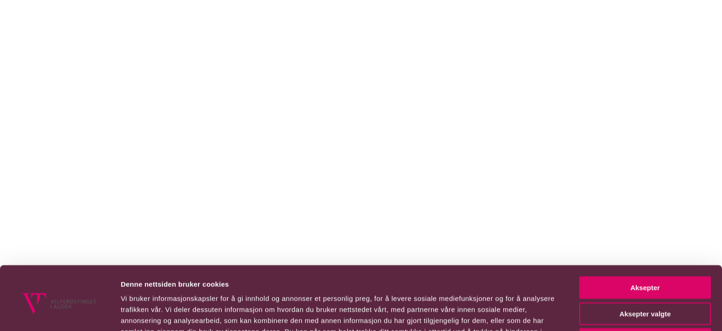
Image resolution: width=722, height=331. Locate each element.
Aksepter (645, 228)
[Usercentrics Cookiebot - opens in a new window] (59, 306)
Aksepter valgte (645, 254)
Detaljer (490, 313)
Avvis (645, 280)
